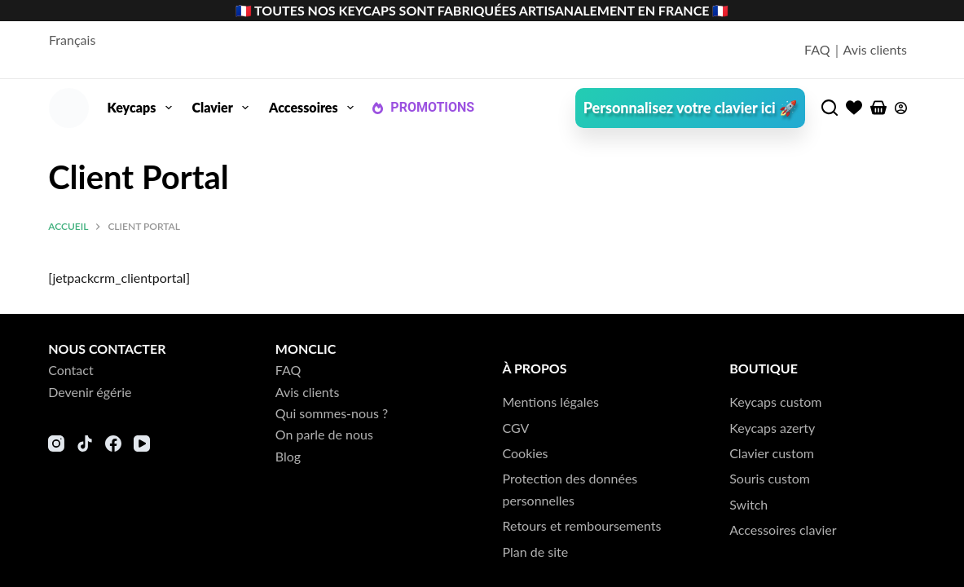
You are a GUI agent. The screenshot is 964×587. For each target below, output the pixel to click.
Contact (70, 369)
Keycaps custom (775, 401)
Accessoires (314, 107)
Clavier (224, 107)
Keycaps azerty (772, 427)
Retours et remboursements (582, 525)
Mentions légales (551, 401)
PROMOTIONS (423, 107)
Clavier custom (771, 453)
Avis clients (875, 49)
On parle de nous (324, 434)
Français (72, 39)
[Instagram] (56, 443)
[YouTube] (142, 443)
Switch (748, 504)
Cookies (525, 453)
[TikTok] (85, 443)
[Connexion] (901, 108)
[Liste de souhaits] (854, 107)
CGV (516, 427)
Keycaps (143, 107)
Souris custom (769, 478)
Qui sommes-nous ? (331, 413)
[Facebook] (113, 443)
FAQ (817, 49)
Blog (288, 456)
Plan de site (536, 551)
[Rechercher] (829, 107)
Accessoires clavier (782, 529)
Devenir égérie (89, 391)
